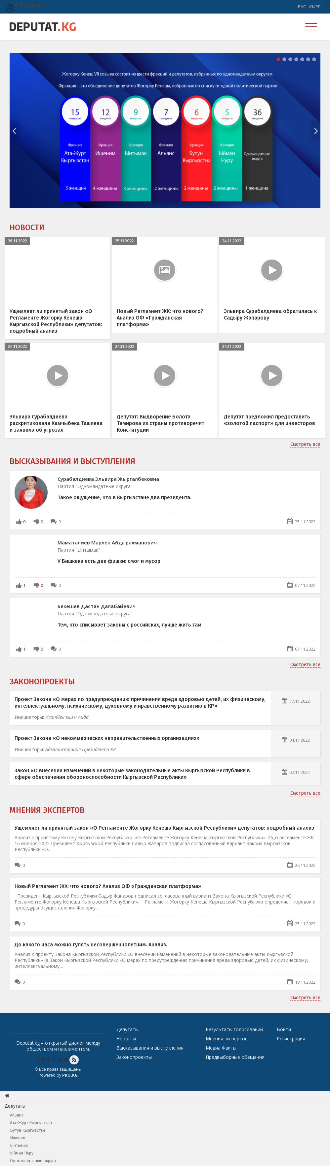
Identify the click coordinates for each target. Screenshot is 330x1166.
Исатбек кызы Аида (67, 717)
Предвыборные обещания (235, 1057)
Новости (27, 227)
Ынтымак (19, 1145)
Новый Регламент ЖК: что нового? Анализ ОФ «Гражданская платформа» (108, 886)
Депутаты (127, 1029)
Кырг (314, 7)
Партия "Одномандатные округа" (95, 486)
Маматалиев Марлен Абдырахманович (107, 542)
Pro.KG (70, 1075)
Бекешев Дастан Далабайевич (97, 606)
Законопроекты (42, 681)
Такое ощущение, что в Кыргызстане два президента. (124, 497)
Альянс (16, 1115)
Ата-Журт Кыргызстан (31, 1122)
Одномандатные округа (33, 1160)
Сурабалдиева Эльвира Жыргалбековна (108, 479)
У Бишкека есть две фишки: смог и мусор (109, 561)
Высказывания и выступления (72, 461)
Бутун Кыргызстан (27, 1130)
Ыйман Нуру (21, 1153)
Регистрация (291, 1038)
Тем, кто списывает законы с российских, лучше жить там (129, 625)
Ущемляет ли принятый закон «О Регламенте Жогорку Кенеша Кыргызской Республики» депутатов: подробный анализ (164, 828)
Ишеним (17, 1137)
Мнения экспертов (47, 810)
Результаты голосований (234, 1029)
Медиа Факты (221, 1048)
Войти (284, 1029)
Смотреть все (305, 444)
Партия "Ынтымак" (79, 550)
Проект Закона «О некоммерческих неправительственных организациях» (107, 738)
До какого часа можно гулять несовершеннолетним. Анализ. (91, 944)
